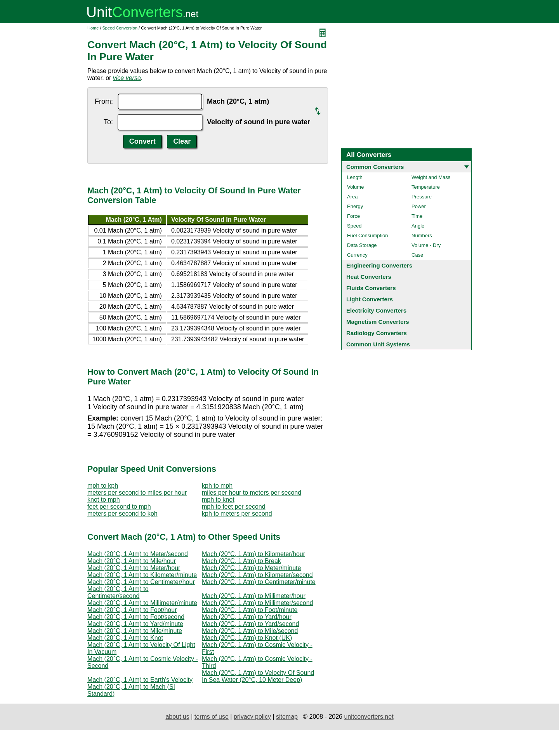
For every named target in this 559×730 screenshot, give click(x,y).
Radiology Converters (376, 333)
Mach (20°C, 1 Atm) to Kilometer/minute (142, 575)
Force (353, 216)
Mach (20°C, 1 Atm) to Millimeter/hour (254, 596)
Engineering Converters (379, 265)
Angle (417, 226)
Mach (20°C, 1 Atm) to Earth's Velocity (140, 679)
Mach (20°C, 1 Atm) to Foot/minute (250, 610)
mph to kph (102, 485)
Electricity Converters (376, 310)
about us (177, 716)
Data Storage (362, 245)
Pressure (421, 197)
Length (355, 177)
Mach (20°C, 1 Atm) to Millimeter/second (257, 603)
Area (352, 197)
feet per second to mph (119, 506)
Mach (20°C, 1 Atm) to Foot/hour (132, 610)
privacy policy (252, 716)
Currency (357, 255)
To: (108, 122)
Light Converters (369, 299)
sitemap (287, 716)
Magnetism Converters (377, 321)
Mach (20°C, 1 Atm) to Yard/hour (247, 617)
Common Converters (375, 166)
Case (417, 255)
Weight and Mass (430, 177)
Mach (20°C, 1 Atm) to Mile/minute (134, 630)
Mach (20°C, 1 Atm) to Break (241, 561)
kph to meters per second (237, 513)
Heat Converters (368, 276)
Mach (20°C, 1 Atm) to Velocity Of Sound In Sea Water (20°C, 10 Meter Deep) (258, 676)
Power (418, 206)
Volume (355, 187)
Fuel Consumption (367, 235)
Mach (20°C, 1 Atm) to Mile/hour (131, 561)
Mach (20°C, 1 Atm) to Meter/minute (251, 568)
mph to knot (218, 499)
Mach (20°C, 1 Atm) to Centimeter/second (118, 592)
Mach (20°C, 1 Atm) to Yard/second (250, 623)
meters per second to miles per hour (137, 492)
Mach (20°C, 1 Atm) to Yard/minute (135, 623)
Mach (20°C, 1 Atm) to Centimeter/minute (259, 582)
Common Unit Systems (378, 344)
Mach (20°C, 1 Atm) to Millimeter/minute (142, 603)
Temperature (425, 187)
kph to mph (217, 485)
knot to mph (103, 499)
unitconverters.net (368, 716)
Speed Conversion (120, 28)
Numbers (421, 235)
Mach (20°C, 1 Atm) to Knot (125, 637)
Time (416, 216)
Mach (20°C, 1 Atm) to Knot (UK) (247, 637)
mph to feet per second (234, 506)
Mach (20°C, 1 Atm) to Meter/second (137, 554)
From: (104, 101)
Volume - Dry (426, 245)
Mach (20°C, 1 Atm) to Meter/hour (133, 568)
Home (93, 28)
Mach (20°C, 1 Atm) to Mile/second (250, 630)
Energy (355, 206)
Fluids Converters (371, 288)
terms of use (211, 716)
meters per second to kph (122, 513)
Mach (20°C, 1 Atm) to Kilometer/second (257, 575)
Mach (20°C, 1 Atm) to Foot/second (135, 617)
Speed (354, 226)
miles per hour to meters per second (251, 492)
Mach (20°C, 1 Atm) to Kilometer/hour (253, 554)
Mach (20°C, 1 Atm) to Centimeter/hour (141, 582)
